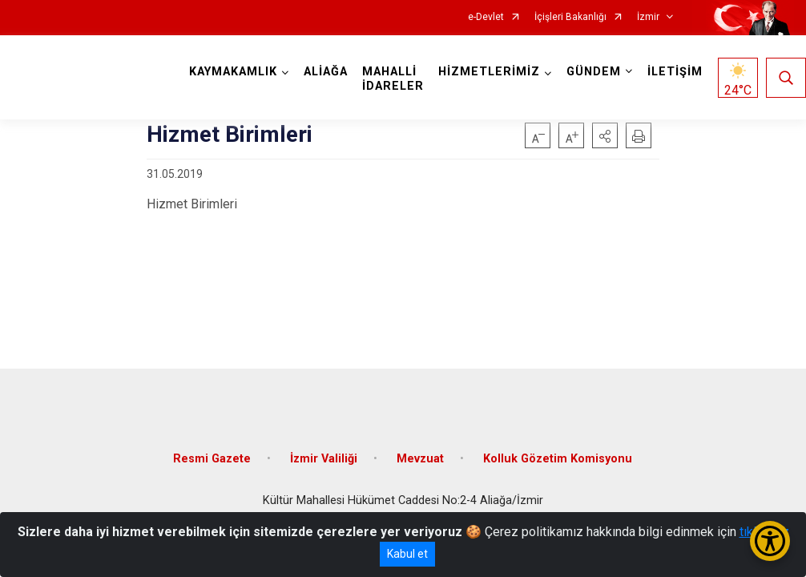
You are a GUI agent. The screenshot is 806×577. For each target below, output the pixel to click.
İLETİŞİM (675, 72)
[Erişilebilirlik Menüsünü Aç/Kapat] (770, 541)
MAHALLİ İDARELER (393, 79)
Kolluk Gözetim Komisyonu (557, 459)
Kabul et (407, 553)
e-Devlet (486, 17)
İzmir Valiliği (323, 459)
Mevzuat (420, 459)
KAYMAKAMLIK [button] (233, 72)
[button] (605, 135)
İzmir (648, 17)
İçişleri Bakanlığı (570, 17)
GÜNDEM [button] (593, 72)
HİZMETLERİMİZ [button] (489, 72)
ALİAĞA (326, 72)
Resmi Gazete (212, 459)
